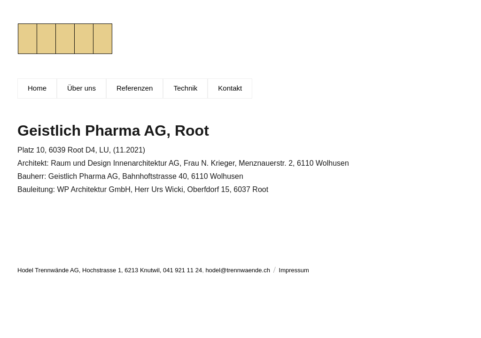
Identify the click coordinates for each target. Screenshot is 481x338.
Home (37, 88)
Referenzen (134, 88)
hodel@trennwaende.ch (237, 270)
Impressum (294, 270)
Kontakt (230, 88)
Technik (185, 88)
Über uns (81, 88)
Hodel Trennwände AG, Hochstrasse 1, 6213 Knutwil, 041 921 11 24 (109, 270)
